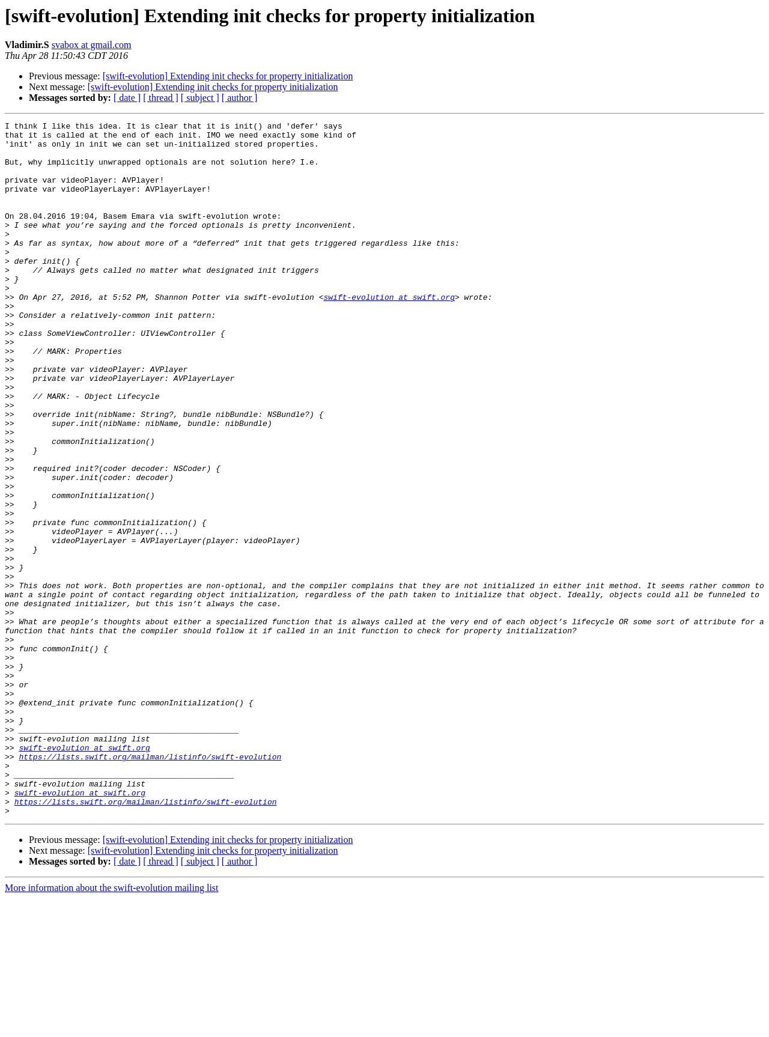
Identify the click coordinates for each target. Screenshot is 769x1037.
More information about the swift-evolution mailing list (112, 1026)
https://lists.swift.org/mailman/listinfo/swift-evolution (150, 884)
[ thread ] (160, 98)
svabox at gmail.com (92, 45)
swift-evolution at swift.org (388, 332)
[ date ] (127, 98)
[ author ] (240, 98)
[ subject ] (200, 98)
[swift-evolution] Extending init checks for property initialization (228, 76)
